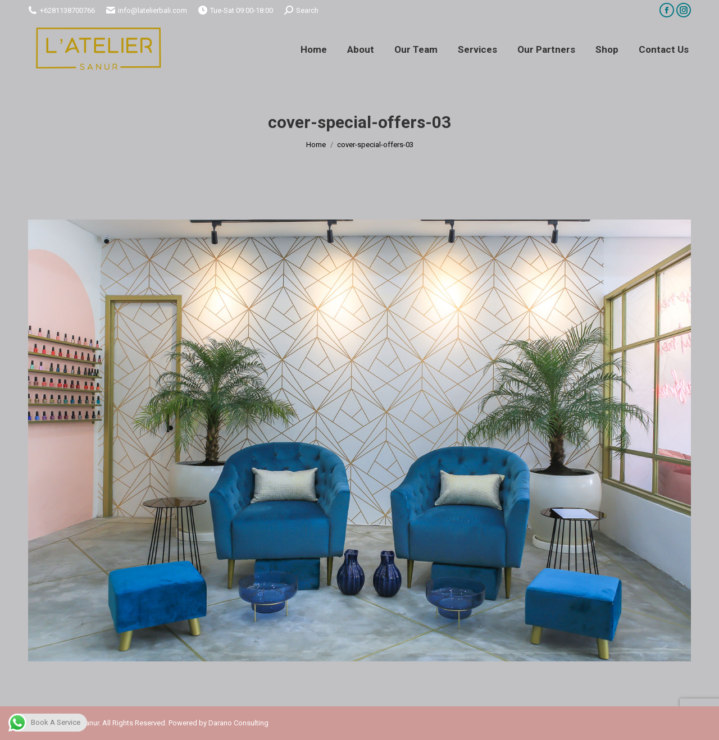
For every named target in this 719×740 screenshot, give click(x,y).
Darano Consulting (238, 723)
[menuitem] (313, 49)
